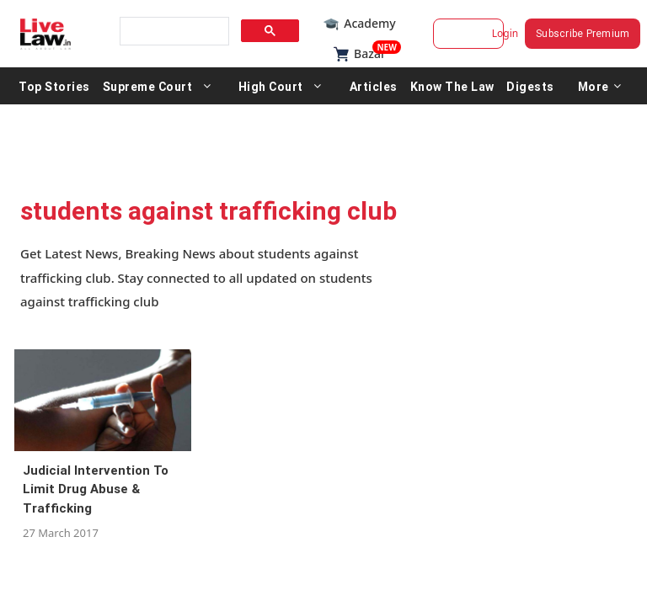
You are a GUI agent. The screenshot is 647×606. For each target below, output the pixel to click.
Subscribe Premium (586, 33)
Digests (530, 85)
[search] (172, 31)
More (600, 85)
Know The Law (452, 85)
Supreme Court (148, 85)
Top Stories (54, 85)
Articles (374, 85)
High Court (270, 85)
